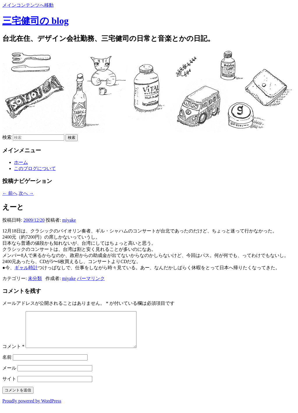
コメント (13, 353)
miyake (69, 220)
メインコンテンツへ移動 (28, 5)
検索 (7, 137)
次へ (26, 193)
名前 (7, 364)
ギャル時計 (26, 267)
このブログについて (35, 168)
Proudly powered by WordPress (31, 407)
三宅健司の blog (35, 20)
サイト (9, 385)
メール (9, 374)
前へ (9, 193)
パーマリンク (91, 278)
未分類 (35, 278)
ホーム (21, 162)
